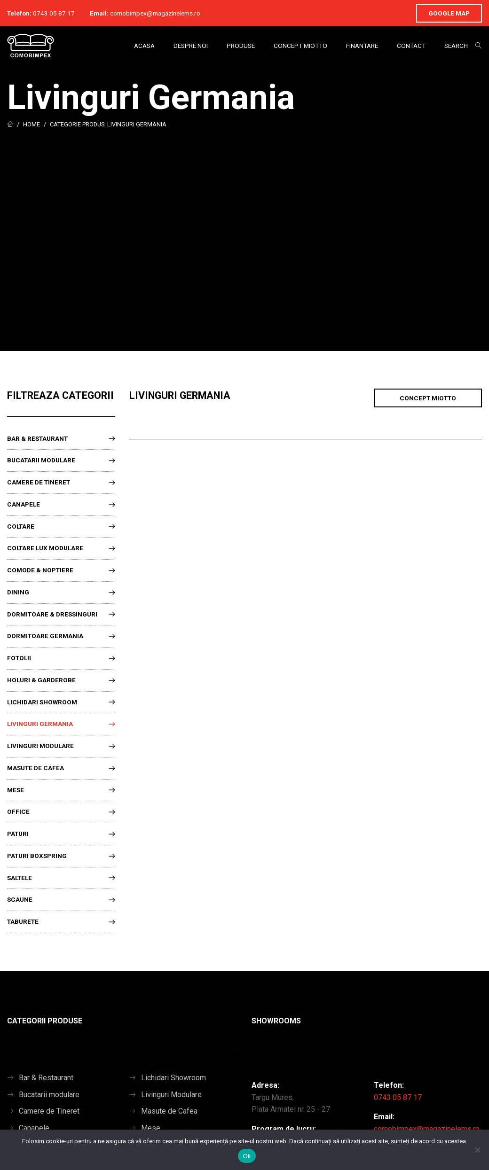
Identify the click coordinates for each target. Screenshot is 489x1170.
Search (456, 45)
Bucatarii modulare (41, 460)
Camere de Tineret (38, 482)
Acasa (144, 45)
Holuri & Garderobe (41, 680)
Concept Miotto (300, 45)
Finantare (362, 45)
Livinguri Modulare (40, 745)
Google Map (449, 13)
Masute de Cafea (35, 768)
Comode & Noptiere (40, 570)
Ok (247, 1156)
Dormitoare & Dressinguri (52, 614)
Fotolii (19, 658)
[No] (477, 1149)
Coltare (20, 526)
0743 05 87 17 (54, 13)
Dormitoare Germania (45, 636)
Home (31, 124)
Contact (411, 45)
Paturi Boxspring (37, 855)
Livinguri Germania (40, 723)
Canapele (23, 504)
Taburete (23, 921)
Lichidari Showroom (42, 702)
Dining (18, 592)
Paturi (18, 833)
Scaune (19, 899)
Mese (15, 790)
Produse (241, 45)
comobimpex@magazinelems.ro (155, 13)
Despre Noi (191, 45)
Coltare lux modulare (45, 548)
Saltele (19, 877)
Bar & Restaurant (37, 438)
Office (18, 811)
